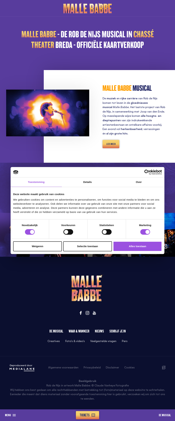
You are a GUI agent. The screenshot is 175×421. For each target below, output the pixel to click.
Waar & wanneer (79, 331)
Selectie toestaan (87, 246)
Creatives (54, 341)
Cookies (129, 367)
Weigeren (37, 246)
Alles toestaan (137, 246)
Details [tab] (87, 182)
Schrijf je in (117, 331)
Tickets (87, 415)
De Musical (165, 415)
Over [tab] (139, 182)
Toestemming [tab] (36, 182)
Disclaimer (112, 367)
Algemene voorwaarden (63, 367)
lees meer (111, 144)
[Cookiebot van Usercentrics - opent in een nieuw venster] (147, 172)
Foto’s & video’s (75, 341)
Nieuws (99, 331)
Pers (124, 341)
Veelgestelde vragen (103, 341)
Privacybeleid (92, 367)
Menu (10, 415)
